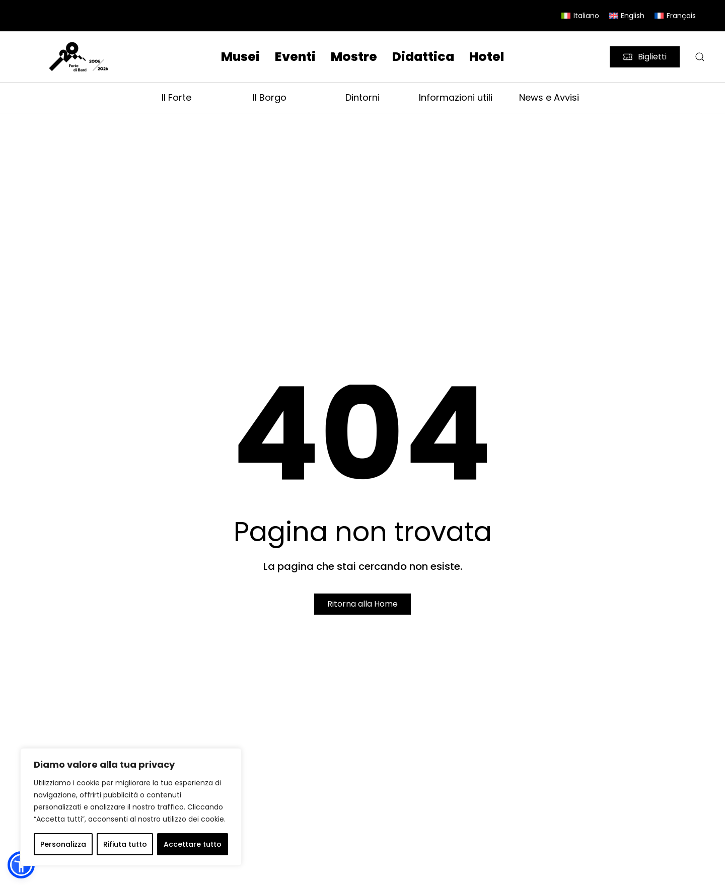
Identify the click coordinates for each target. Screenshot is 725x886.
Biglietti (645, 56)
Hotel (486, 56)
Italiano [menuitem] (586, 16)
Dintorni (362, 97)
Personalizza (63, 844)
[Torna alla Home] (80, 57)
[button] (700, 57)
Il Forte (176, 97)
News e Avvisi (549, 97)
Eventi (295, 56)
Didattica (423, 56)
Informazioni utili (455, 97)
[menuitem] (580, 15)
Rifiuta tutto (125, 844)
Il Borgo (269, 97)
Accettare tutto (193, 844)
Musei (240, 56)
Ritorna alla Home (362, 604)
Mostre (354, 56)
